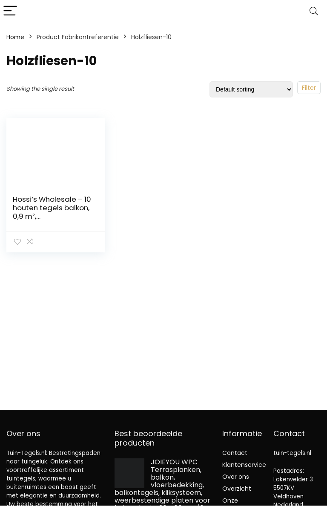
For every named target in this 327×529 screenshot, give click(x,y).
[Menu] (10, 11)
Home (15, 37)
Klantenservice (244, 464)
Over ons (235, 476)
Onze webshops (237, 504)
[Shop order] (251, 89)
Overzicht (236, 488)
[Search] (314, 11)
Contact (234, 453)
